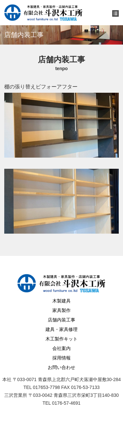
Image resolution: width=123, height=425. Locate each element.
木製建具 (61, 300)
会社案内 (61, 348)
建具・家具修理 (61, 329)
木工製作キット (61, 338)
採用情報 (61, 357)
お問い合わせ (61, 367)
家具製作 (61, 310)
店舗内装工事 (61, 319)
